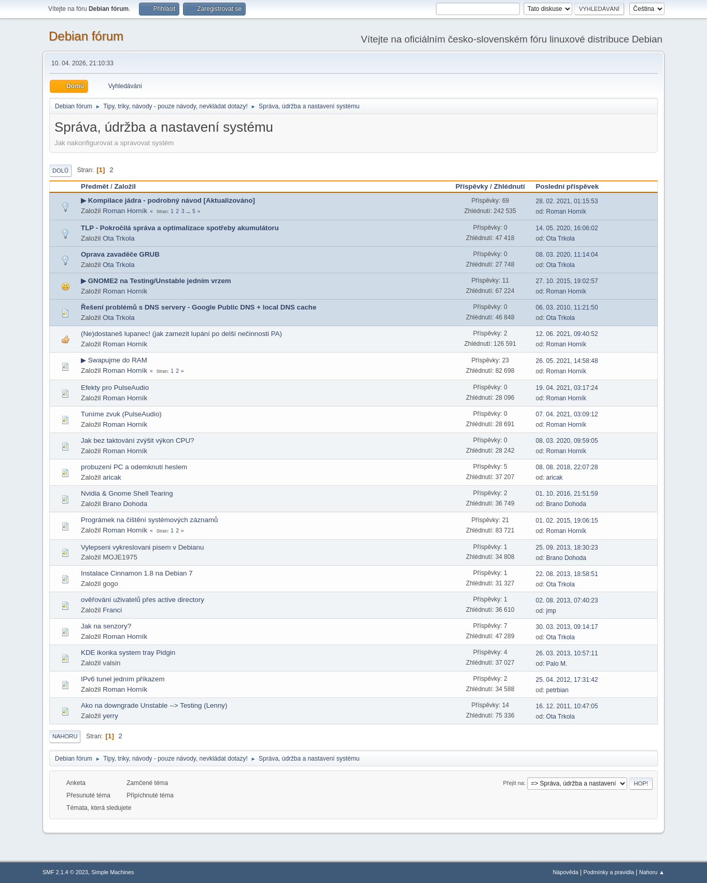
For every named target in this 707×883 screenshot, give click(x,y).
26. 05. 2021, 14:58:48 (567, 361)
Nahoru (64, 736)
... (189, 211)
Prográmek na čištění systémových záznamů (149, 520)
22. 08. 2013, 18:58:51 (567, 574)
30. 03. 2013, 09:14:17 (567, 626)
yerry (110, 716)
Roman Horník (125, 211)
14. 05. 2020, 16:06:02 (567, 228)
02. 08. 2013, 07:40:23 (567, 600)
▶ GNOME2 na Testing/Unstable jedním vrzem (156, 281)
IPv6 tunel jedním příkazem (123, 679)
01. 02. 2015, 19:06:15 (567, 520)
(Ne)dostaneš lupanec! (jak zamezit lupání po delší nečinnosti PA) (181, 334)
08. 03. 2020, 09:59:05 (567, 440)
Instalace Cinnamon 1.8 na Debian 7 (137, 573)
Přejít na (513, 783)
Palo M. (557, 663)
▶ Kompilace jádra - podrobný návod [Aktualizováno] (168, 200)
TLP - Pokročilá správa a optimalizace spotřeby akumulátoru (180, 228)
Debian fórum (86, 36)
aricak (112, 477)
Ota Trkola (118, 238)
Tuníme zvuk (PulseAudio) (121, 414)
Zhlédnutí (509, 186)
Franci (112, 610)
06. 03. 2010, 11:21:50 (567, 307)
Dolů (60, 170)
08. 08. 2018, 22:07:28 (567, 467)
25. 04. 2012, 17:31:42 (567, 679)
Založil (124, 186)
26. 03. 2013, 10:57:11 (567, 653)
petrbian (557, 690)
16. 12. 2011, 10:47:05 (567, 706)
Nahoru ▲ (651, 872)
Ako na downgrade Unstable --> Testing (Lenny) (154, 705)
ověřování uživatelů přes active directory (142, 600)
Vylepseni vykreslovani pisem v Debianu (142, 547)
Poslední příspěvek (572, 186)
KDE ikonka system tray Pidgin (128, 652)
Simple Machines (112, 872)
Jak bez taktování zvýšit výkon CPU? (137, 440)
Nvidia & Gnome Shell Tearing (127, 493)
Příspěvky (472, 186)
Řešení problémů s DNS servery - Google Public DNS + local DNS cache (198, 307)
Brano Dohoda (125, 504)
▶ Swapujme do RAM (114, 360)
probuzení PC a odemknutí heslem (134, 467)
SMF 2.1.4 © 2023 (65, 872)
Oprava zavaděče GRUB (120, 254)
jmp (551, 610)
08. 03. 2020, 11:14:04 (567, 254)
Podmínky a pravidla (609, 872)
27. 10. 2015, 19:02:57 (567, 281)
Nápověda (565, 872)
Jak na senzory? (106, 626)
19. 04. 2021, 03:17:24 (567, 387)
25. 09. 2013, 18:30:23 (567, 547)
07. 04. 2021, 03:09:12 (567, 414)
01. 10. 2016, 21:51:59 (567, 493)
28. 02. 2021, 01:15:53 (567, 201)
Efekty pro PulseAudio (115, 387)
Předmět (94, 186)
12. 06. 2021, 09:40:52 (567, 334)
